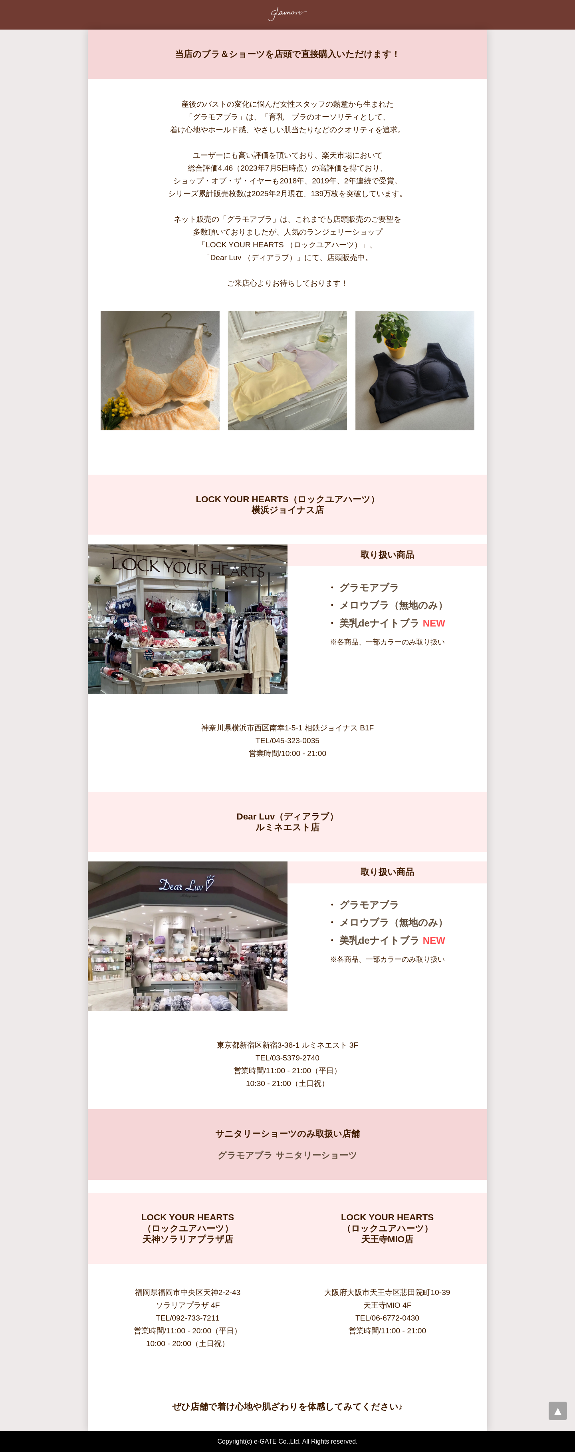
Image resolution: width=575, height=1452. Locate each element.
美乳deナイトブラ (379, 623)
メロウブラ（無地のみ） (393, 605)
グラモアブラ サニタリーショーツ (287, 1155)
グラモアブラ (369, 587)
